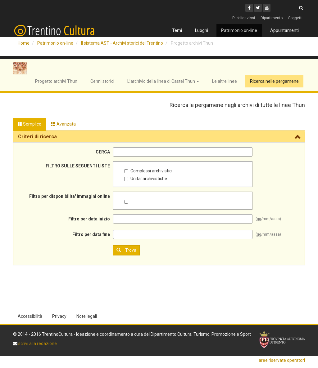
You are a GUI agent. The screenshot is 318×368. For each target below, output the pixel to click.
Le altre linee (224, 81)
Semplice (29, 124)
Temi (177, 30)
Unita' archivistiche (145, 178)
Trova (126, 250)
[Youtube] (266, 8)
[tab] (159, 137)
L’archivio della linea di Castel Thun (163, 81)
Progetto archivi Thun (56, 81)
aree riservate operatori (282, 360)
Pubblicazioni (243, 18)
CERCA (103, 151)
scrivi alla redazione (37, 343)
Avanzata (63, 124)
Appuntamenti (284, 30)
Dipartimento (272, 18)
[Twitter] (258, 8)
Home (24, 43)
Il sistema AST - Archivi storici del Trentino (122, 43)
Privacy (59, 316)
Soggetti (295, 18)
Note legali (86, 316)
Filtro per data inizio (89, 218)
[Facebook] (249, 8)
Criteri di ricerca (37, 137)
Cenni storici (102, 81)
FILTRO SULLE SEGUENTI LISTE (78, 165)
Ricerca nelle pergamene (274, 81)
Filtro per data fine (91, 234)
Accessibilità (30, 316)
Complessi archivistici (148, 170)
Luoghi (201, 30)
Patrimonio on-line (239, 30)
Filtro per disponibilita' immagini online (69, 196)
